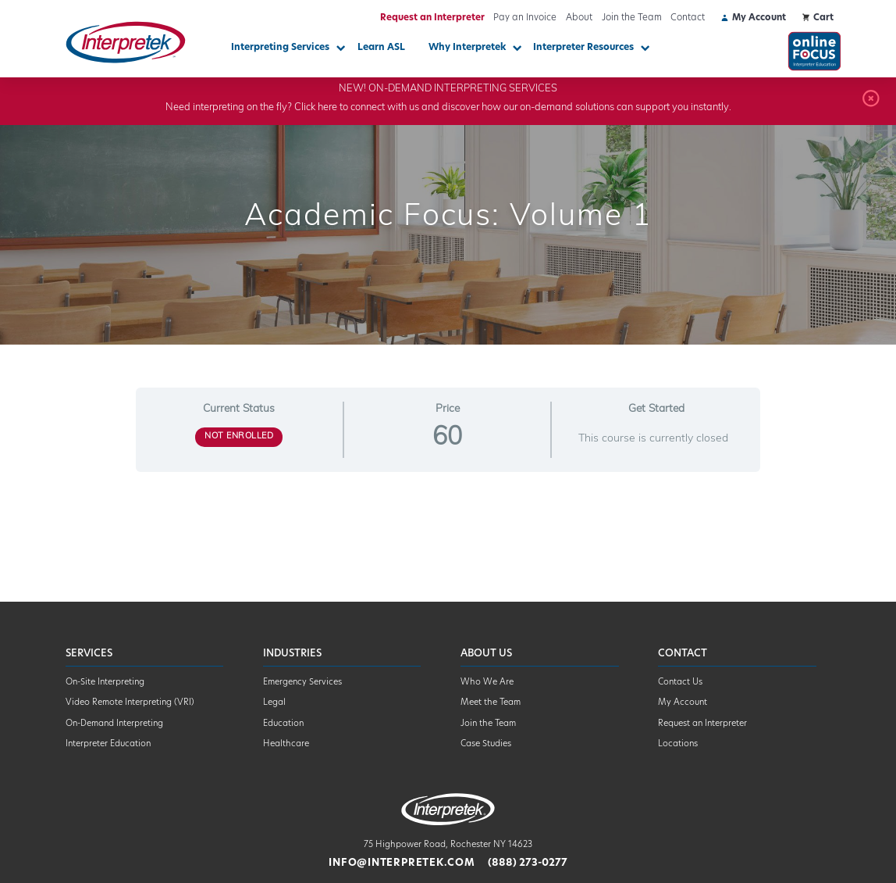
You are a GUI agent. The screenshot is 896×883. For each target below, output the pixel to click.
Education (283, 724)
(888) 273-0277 (527, 863)
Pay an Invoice (524, 18)
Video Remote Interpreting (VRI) (130, 703)
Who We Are (487, 682)
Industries (292, 654)
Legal (274, 703)
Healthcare (286, 744)
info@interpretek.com (402, 863)
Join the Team (632, 18)
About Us (486, 654)
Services (89, 654)
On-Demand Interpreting (114, 724)
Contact (687, 18)
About (579, 18)
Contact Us (680, 682)
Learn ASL (381, 47)
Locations (678, 744)
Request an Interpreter (432, 18)
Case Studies (485, 744)
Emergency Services (302, 682)
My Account (682, 703)
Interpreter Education (108, 744)
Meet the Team (490, 703)
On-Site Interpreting (105, 682)
